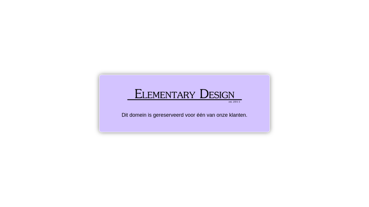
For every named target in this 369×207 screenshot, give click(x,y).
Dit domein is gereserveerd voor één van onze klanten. (184, 103)
